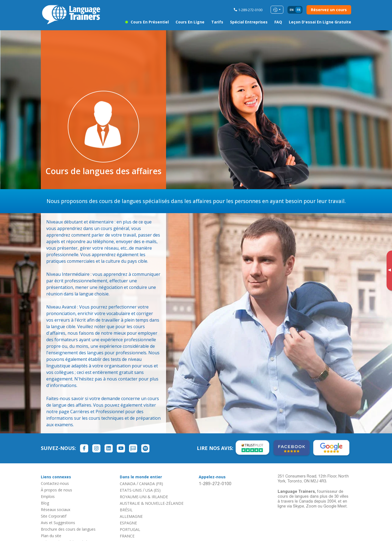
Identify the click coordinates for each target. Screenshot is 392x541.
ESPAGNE (128, 522)
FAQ (278, 22)
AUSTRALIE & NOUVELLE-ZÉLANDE (151, 503)
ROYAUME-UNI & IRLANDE (144, 496)
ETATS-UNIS (131, 490)
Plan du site (51, 535)
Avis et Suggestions (58, 522)
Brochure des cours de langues (68, 529)
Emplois (48, 496)
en (291, 10)
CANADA (128, 483)
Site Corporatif (53, 516)
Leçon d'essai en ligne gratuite (320, 22)
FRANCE (127, 536)
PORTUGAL (130, 529)
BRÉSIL (126, 509)
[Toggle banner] (389, 270)
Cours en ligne (190, 22)
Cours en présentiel (150, 22)
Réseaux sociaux (55, 509)
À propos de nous (56, 489)
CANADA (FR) (151, 483)
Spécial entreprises (249, 22)
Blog (45, 503)
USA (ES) (153, 490)
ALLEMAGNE (131, 516)
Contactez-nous (55, 483)
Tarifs (217, 22)
